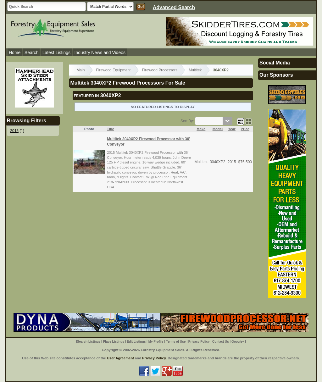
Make (201, 129)
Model (218, 129)
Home (14, 52)
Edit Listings (136, 341)
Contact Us (220, 341)
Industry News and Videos (100, 52)
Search (31, 52)
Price (245, 129)
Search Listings (88, 341)
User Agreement (120, 358)
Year (232, 129)
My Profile (156, 341)
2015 (14, 131)
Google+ (237, 341)
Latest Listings (56, 52)
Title (110, 129)
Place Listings (113, 341)
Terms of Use (176, 341)
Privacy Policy (199, 341)
